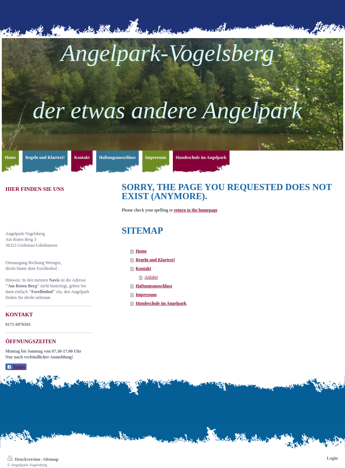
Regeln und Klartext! (155, 259)
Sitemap (50, 459)
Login (332, 458)
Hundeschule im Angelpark (160, 303)
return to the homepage (196, 210)
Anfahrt (151, 277)
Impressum (146, 294)
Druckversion (24, 459)
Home (141, 251)
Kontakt (143, 268)
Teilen (16, 367)
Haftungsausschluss (153, 285)
